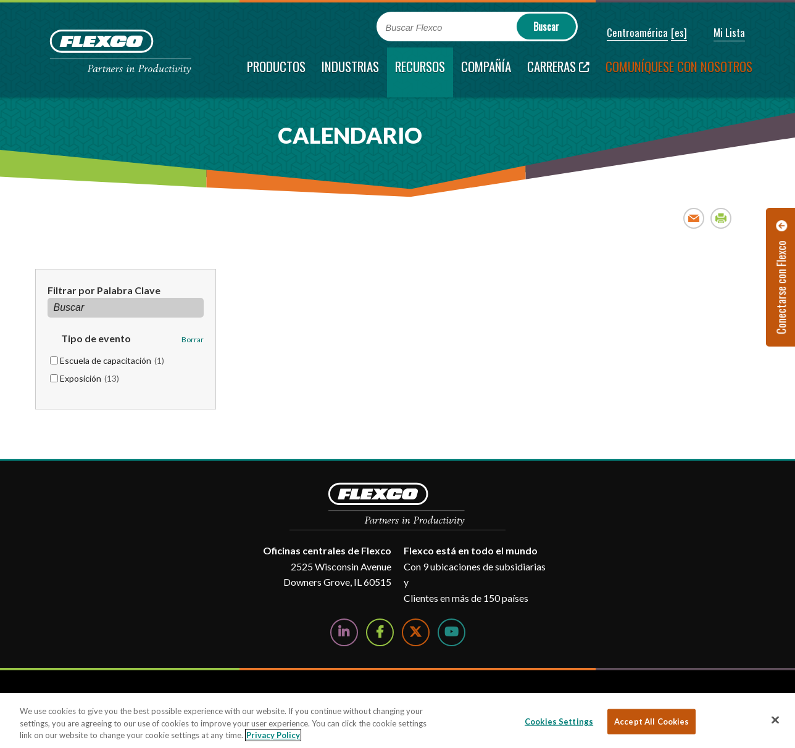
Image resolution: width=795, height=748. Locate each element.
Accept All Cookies (651, 721)
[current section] (420, 72)
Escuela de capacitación (112, 360)
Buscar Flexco (414, 28)
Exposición (89, 378)
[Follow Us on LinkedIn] (344, 632)
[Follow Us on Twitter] (416, 632)
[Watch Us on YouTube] (451, 632)
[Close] (775, 719)
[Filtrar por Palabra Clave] (126, 308)
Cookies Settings (559, 721)
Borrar (192, 339)
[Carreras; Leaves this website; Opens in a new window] (558, 72)
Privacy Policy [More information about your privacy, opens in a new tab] (273, 735)
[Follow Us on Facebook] (380, 632)
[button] (629, 33)
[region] (397, 720)
